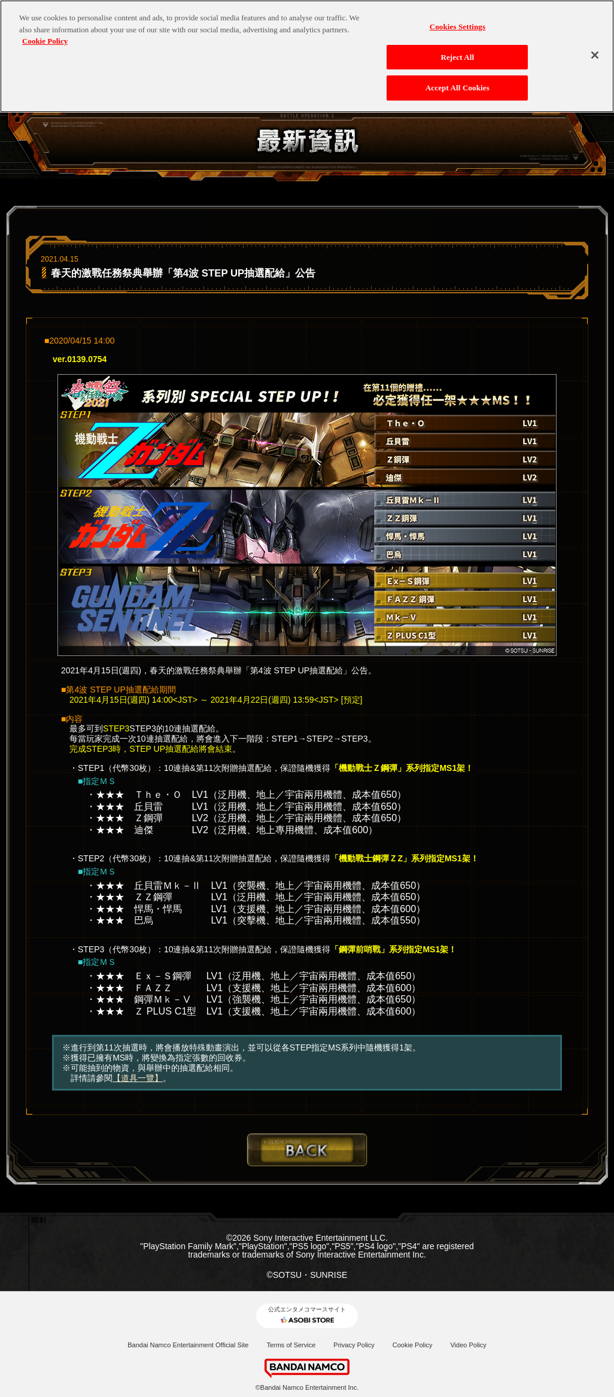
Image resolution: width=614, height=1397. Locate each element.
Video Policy (468, 1345)
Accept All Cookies (457, 81)
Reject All (457, 49)
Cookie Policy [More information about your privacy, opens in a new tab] (45, 33)
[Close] (595, 48)
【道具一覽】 (138, 1078)
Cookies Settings (457, 19)
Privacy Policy (353, 1345)
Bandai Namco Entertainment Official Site (187, 1345)
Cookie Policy (413, 1345)
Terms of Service (290, 1345)
